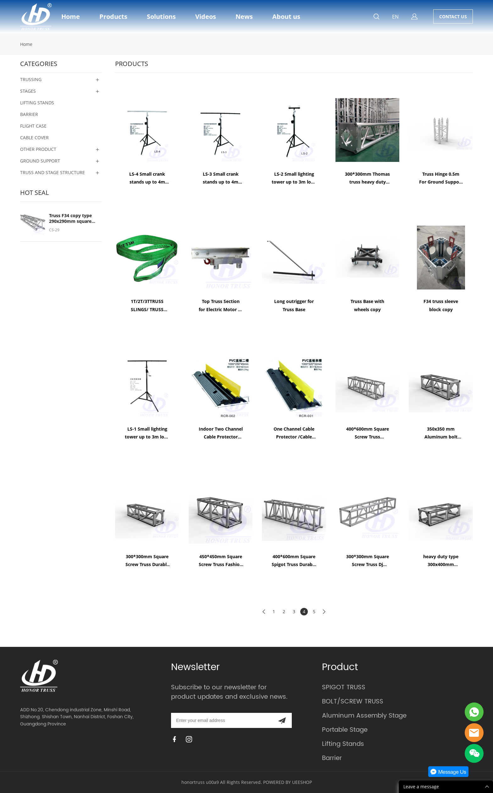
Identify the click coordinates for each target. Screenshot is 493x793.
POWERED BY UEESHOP (287, 782)
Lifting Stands (343, 744)
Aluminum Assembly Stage (364, 716)
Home (70, 16)
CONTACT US (453, 16)
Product (340, 667)
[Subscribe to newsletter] (282, 720)
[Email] (221, 720)
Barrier (332, 758)
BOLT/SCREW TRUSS (352, 702)
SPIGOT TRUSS (343, 687)
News (244, 16)
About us (286, 16)
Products (113, 16)
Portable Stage (345, 730)
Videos (205, 16)
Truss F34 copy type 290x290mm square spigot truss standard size (72, 218)
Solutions (161, 16)
